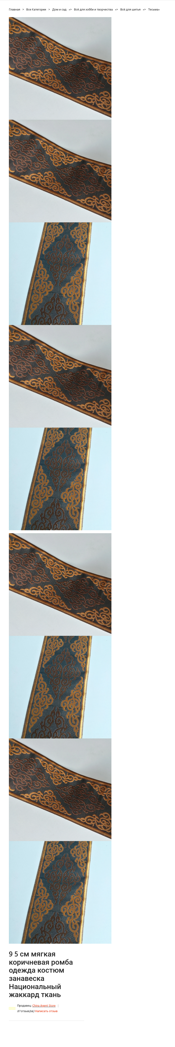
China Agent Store (44, 1005)
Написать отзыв (46, 1011)
